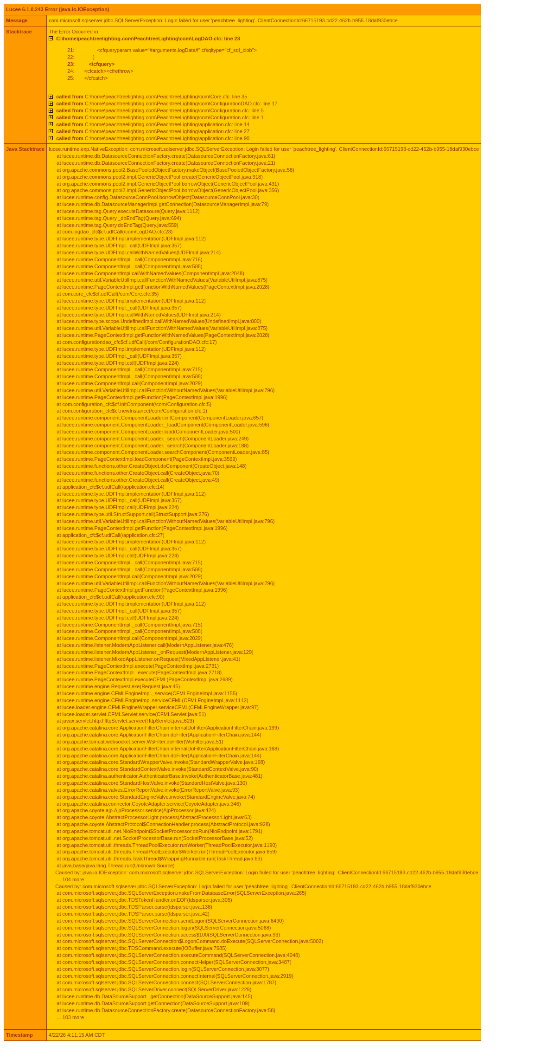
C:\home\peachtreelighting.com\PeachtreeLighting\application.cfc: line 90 (152, 138)
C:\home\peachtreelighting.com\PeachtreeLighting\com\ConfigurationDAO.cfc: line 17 (167, 103)
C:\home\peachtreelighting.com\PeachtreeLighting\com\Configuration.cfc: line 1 (160, 117)
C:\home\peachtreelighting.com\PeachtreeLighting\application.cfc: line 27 (152, 131)
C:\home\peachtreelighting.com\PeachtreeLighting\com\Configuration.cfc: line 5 (160, 110)
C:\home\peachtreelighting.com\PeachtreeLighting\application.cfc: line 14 (152, 124)
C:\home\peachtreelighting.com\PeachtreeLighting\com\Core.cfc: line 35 (151, 96)
